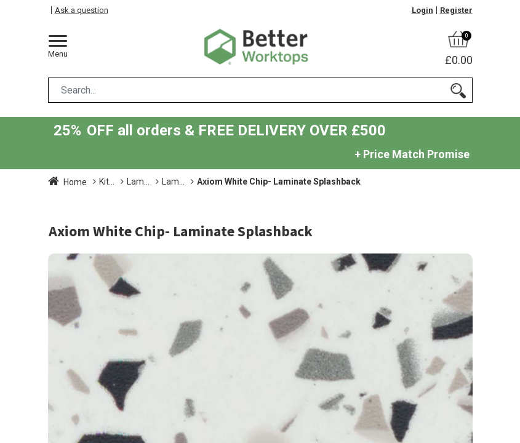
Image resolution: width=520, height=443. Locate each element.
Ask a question (81, 10)
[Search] (458, 90)
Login (422, 10)
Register (456, 10)
